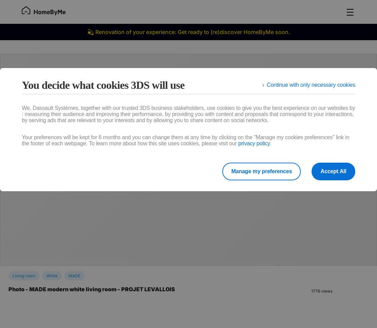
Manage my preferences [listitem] (261, 171)
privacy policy (254, 143)
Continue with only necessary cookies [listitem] (311, 85)
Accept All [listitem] (333, 171)
